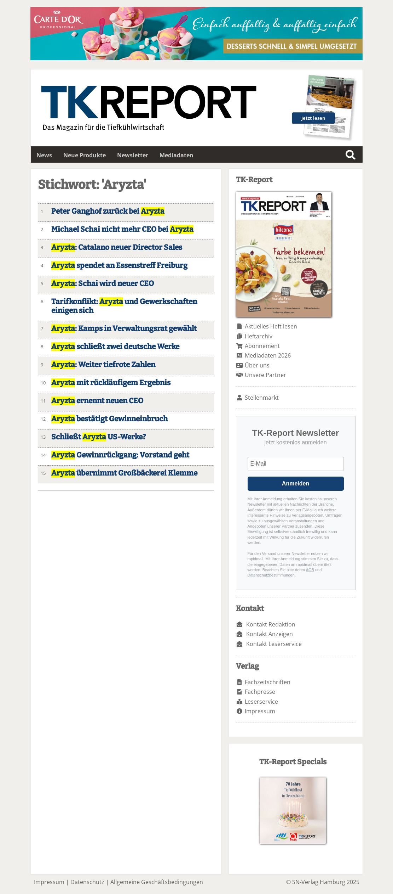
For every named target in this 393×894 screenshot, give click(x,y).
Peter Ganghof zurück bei (107, 211)
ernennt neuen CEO (97, 401)
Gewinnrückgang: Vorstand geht (120, 455)
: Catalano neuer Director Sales (116, 247)
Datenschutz (87, 882)
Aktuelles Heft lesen (271, 326)
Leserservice (261, 701)
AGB (310, 570)
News (44, 155)
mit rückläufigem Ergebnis (111, 382)
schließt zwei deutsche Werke (115, 346)
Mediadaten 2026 (268, 355)
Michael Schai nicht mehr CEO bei (122, 229)
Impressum (260, 711)
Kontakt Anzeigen (269, 634)
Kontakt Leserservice (274, 644)
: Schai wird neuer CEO (102, 283)
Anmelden (295, 483)
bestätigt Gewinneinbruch (109, 419)
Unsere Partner (265, 375)
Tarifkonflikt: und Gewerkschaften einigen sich (124, 306)
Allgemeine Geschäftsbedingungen (156, 882)
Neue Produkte (84, 155)
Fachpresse (260, 692)
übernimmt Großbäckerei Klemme (124, 473)
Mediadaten (176, 155)
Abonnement (262, 346)
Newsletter (132, 155)
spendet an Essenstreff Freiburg (119, 265)
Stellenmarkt (262, 397)
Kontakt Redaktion (270, 624)
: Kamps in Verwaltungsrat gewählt (124, 328)
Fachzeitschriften (267, 682)
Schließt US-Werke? (98, 437)
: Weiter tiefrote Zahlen (103, 364)
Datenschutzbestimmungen (271, 575)
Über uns (257, 365)
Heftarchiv (258, 336)
